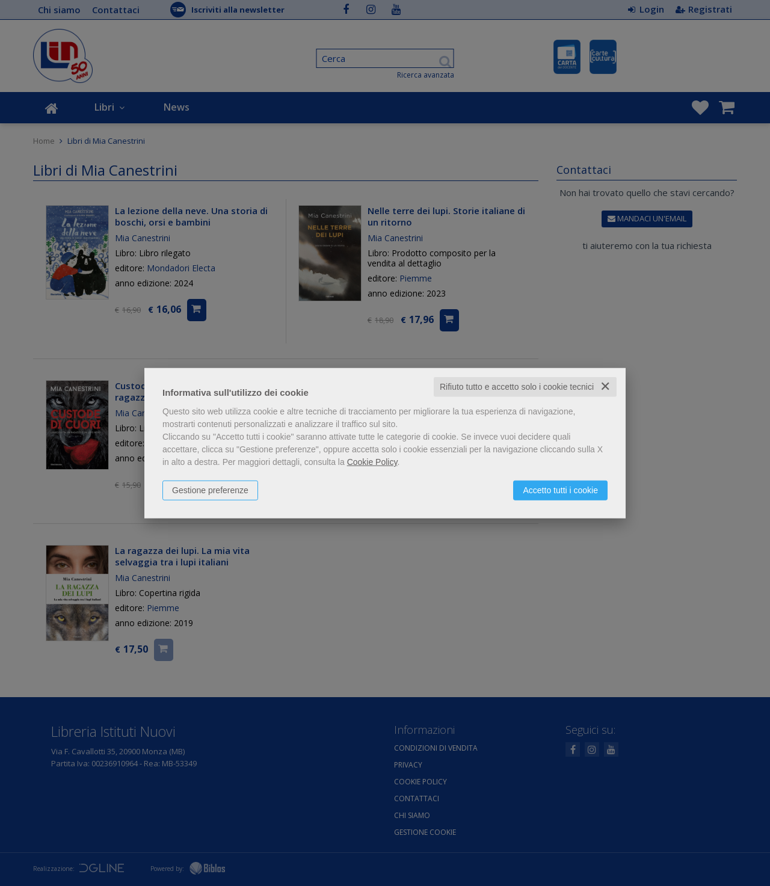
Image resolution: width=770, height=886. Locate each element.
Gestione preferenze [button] (210, 490)
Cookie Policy (372, 462)
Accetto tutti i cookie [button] (560, 490)
